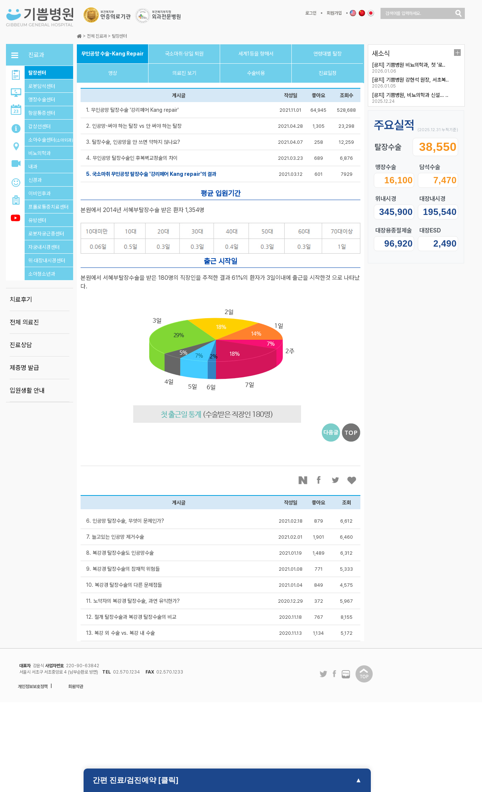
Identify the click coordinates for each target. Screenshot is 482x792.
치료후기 (21, 299)
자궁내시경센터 (44, 247)
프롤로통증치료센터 (48, 207)
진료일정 (328, 73)
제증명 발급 (24, 367)
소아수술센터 (50, 140)
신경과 (35, 180)
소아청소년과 (41, 274)
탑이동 (364, 673)
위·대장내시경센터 (46, 260)
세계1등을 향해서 (255, 54)
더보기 (457, 52)
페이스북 (319, 480)
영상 (112, 73)
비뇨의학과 (39, 153)
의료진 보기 (184, 73)
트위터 (336, 480)
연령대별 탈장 (327, 54)
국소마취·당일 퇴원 (184, 54)
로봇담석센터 (41, 86)
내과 (32, 167)
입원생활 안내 (27, 390)
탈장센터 (37, 73)
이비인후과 (39, 193)
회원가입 (334, 13)
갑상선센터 (39, 126)
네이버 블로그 (346, 674)
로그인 (310, 13)
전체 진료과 (97, 36)
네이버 (303, 480)
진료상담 (21, 345)
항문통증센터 (41, 113)
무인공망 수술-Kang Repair (112, 54)
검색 (458, 13)
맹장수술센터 (41, 99)
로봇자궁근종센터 (46, 234)
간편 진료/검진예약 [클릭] (135, 780)
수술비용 (256, 73)
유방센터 (37, 220)
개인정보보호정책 (33, 686)
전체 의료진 (24, 322)
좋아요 (352, 480)
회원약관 (75, 686)
